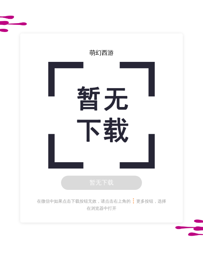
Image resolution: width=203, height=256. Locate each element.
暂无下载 (101, 182)
